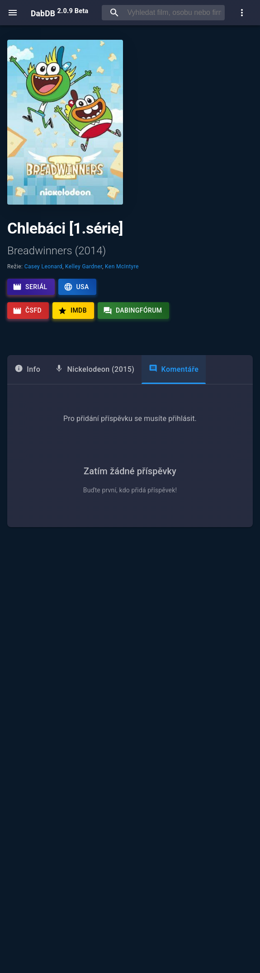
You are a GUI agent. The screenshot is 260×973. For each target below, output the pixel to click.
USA (76, 286)
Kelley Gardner (83, 266)
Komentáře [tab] (174, 369)
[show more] (242, 12)
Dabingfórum (132, 310)
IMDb (72, 310)
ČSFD (27, 310)
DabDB (59, 12)
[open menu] (13, 12)
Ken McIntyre (122, 266)
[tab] (27, 369)
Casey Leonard (43, 266)
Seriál (30, 286)
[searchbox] (174, 12)
